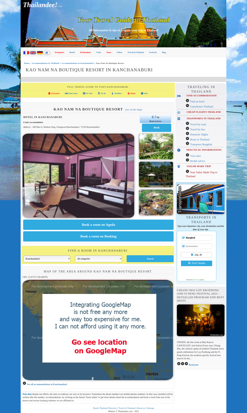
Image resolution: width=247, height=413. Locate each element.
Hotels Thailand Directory (105, 408)
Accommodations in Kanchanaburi (77, 63)
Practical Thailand (136, 52)
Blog (164, 52)
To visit (87, 93)
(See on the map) (133, 109)
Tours (108, 52)
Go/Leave (54, 93)
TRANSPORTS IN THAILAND (204, 118)
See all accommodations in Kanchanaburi (47, 384)
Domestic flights (199, 134)
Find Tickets (196, 263)
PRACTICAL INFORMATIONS (204, 150)
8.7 (154, 117)
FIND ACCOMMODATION (202, 95)
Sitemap (150, 408)
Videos (119, 52)
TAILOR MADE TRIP (199, 166)
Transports (59, 52)
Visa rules (195, 155)
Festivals (153, 52)
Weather (116, 93)
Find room (71, 93)
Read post (193, 364)
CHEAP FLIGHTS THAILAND (204, 112)
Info (144, 93)
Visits (98, 52)
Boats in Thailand (200, 139)
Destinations (85, 52)
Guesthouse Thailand (201, 106)
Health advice (197, 160)
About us (141, 408)
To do (102, 93)
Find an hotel (197, 101)
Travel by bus (197, 129)
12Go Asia (196, 279)
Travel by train (198, 124)
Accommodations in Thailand (45, 63)
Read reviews (155, 121)
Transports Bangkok (201, 144)
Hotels (72, 52)
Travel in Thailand (126, 408)
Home (27, 63)
